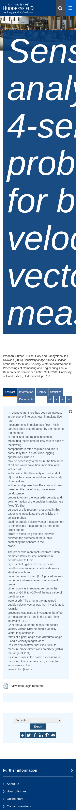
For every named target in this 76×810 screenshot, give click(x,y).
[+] (70, 411)
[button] (60, 8)
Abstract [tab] (10, 392)
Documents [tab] (26, 399)
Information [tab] (26, 392)
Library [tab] (41, 392)
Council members (19, 806)
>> (69, 399)
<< (50, 399)
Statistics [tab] (55, 392)
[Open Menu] (70, 8)
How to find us (17, 791)
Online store (15, 798)
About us (13, 784)
